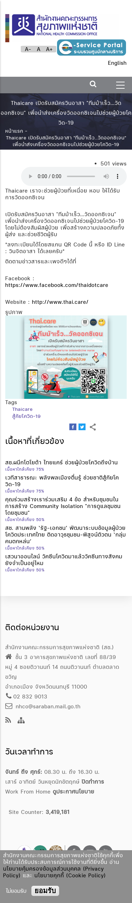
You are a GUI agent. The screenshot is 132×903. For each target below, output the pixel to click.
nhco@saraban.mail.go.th (43, 706)
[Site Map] (21, 720)
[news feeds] (8, 720)
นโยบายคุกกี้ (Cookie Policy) (70, 875)
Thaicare (22, 409)
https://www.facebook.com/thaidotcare (56, 285)
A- (28, 49)
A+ (49, 49)
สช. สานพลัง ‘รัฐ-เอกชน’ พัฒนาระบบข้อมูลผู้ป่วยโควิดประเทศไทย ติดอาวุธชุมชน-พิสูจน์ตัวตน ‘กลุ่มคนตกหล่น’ (65, 535)
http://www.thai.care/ (60, 302)
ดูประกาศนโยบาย (73, 791)
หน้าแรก (14, 131)
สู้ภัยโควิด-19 (26, 416)
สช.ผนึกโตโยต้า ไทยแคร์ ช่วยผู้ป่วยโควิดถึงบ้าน (61, 462)
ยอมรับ (45, 891)
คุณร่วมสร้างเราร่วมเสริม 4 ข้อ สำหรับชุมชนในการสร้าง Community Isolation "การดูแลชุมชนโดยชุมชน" (63, 506)
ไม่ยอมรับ (16, 891)
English (117, 62)
